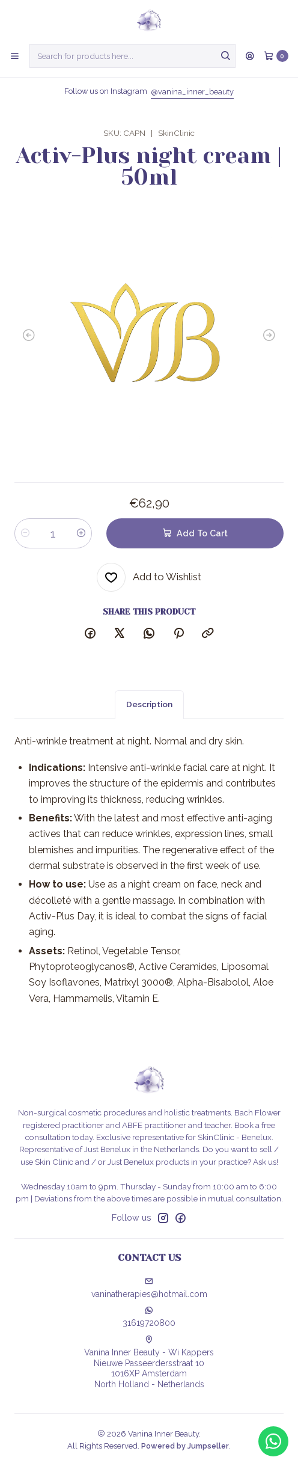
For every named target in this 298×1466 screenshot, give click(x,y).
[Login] (250, 56)
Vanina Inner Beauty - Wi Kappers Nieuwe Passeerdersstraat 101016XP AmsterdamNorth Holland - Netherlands (149, 1362)
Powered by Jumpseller (185, 1445)
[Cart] (276, 56)
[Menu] (14, 56)
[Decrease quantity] (25, 533)
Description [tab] (149, 714)
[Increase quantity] (81, 533)
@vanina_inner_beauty (192, 91)
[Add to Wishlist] (149, 577)
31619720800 (149, 1317)
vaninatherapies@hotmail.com (149, 1288)
